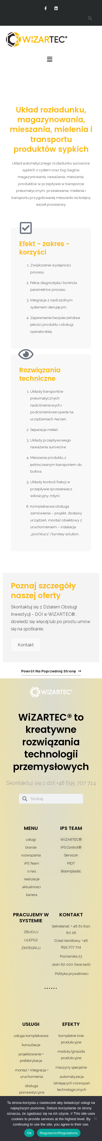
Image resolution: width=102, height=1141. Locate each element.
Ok (29, 1133)
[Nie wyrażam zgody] (95, 1118)
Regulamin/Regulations (59, 1133)
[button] (49, 59)
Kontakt (26, 644)
